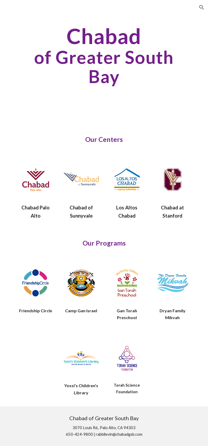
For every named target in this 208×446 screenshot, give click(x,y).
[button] (201, 7)
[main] (104, 55)
